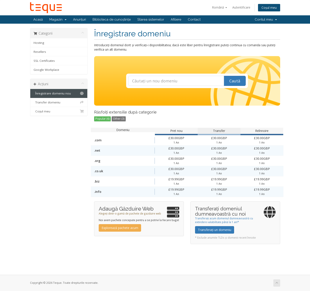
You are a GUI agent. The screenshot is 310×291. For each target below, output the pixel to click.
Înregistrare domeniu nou (59, 93)
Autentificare (241, 7)
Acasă (38, 19)
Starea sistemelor (150, 19)
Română (219, 7)
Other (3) (118, 119)
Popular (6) (102, 119)
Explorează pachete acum (120, 228)
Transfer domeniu (59, 102)
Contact (194, 19)
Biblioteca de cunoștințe (112, 19)
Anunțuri (79, 19)
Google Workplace (46, 70)
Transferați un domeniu (214, 230)
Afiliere (176, 19)
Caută (234, 80)
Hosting (39, 43)
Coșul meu (269, 7)
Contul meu (266, 19)
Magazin (57, 19)
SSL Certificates (44, 61)
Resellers (40, 52)
